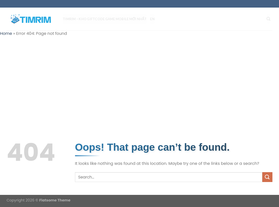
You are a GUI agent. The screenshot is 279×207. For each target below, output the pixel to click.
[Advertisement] (139, 77)
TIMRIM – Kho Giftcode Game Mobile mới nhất (107, 19)
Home (6, 33)
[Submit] (267, 177)
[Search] (270, 19)
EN (154, 19)
